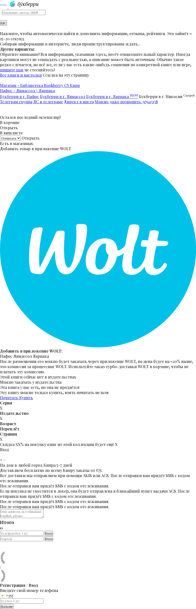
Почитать (9, 397)
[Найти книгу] (0, 19)
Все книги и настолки (21, 75)
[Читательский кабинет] (4, 19)
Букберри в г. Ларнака (112, 96)
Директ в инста (79, 101)
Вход (49, 533)
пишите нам (11, 69)
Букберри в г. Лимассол (62, 96)
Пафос (6, 356)
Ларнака (41, 356)
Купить (26, 397)
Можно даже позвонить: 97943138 (126, 101)
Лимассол (22, 356)
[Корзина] (2, 19)
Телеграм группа (16, 101)
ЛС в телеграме (48, 101)
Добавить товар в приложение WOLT (35, 148)
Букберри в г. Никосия (167, 96)
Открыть (9, 127)
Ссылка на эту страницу (66, 75)
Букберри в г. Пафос (19, 96)
